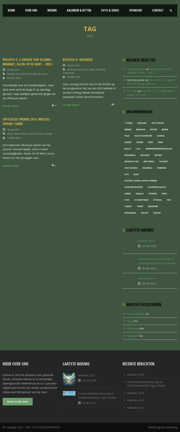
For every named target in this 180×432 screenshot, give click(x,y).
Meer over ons (17, 401)
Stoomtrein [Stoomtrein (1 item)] (141, 199)
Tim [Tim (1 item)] (168, 199)
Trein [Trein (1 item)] (140, 206)
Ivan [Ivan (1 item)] (160, 142)
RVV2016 (26, 73)
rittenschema (21, 133)
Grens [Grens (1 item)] (127, 142)
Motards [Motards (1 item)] (149, 161)
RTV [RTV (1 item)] (126, 174)
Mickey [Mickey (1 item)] (158, 155)
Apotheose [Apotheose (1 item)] (158, 123)
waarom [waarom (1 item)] (153, 206)
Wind (18, 73)
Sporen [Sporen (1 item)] (152, 193)
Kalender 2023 (135, 400)
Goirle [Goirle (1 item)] (160, 135)
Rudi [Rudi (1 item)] (136, 174)
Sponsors (135, 10)
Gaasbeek (68, 72)
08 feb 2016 (73, 65)
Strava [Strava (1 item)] (157, 199)
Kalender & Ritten (79, 10)
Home (11, 10)
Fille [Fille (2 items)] (126, 135)
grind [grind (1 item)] (139, 142)
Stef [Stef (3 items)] (126, 199)
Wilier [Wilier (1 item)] (144, 212)
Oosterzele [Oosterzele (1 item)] (131, 168)
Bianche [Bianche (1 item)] (140, 129)
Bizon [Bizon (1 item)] (153, 129)
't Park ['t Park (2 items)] (128, 123)
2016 (35, 73)
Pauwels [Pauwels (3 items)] (147, 168)
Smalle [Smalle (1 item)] (140, 193)
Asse (85, 69)
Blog (130, 321)
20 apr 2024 (149, 268)
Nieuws (52, 10)
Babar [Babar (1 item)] (127, 129)
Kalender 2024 (146, 278)
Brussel (43, 73)
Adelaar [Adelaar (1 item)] (142, 123)
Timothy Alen (14, 78)
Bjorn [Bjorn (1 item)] (165, 129)
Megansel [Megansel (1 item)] (130, 155)
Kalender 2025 (146, 240)
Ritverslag (133, 328)
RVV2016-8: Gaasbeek (77, 59)
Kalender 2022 (135, 407)
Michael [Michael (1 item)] (145, 155)
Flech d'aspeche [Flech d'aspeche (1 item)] (143, 135)
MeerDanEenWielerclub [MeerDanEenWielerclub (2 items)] (159, 148)
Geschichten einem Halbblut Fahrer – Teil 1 (149, 70)
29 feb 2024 (149, 283)
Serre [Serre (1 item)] (127, 193)
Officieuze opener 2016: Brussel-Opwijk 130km (27, 121)
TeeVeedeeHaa (136, 69)
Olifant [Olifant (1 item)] (163, 161)
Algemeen (133, 336)
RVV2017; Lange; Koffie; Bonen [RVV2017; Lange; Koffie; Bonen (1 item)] (140, 180)
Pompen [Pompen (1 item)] (161, 168)
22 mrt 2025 (149, 246)
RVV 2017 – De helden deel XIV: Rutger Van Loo (151, 81)
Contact (158, 10)
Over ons (31, 10)
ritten (10, 133)
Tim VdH (132, 91)
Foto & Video (110, 10)
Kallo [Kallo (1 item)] (127, 148)
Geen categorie (136, 313)
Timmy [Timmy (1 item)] (128, 206)
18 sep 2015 (13, 129)
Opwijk (10, 73)
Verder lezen (11, 106)
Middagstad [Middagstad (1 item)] (131, 161)
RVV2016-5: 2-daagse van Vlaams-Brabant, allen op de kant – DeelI (28, 61)
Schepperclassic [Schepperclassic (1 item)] (157, 187)
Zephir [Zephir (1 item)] (157, 212)
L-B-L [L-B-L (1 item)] (138, 148)
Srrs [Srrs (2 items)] (164, 193)
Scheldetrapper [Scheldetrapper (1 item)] (133, 187)
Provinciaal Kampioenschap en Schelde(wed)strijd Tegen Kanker (146, 383)
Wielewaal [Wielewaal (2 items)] (130, 212)
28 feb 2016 (13, 69)
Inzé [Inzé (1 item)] (150, 142)
